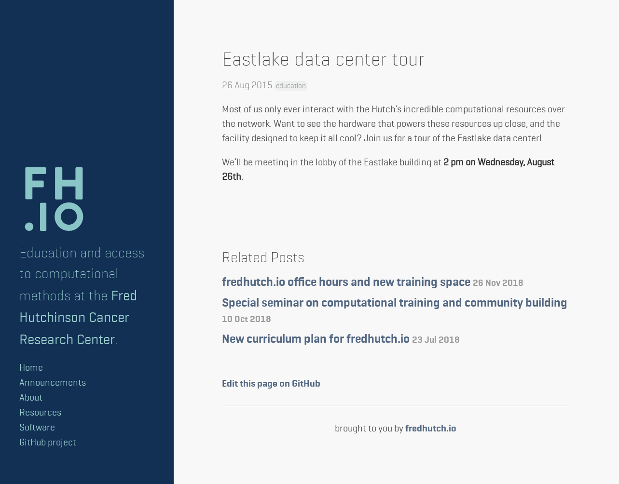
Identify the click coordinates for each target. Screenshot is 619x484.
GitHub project (47, 442)
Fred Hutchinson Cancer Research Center (78, 317)
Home (31, 368)
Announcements (52, 382)
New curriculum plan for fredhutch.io (341, 340)
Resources (40, 412)
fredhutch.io (430, 428)
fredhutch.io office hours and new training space (372, 283)
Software (37, 427)
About (30, 397)
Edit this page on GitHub (271, 384)
